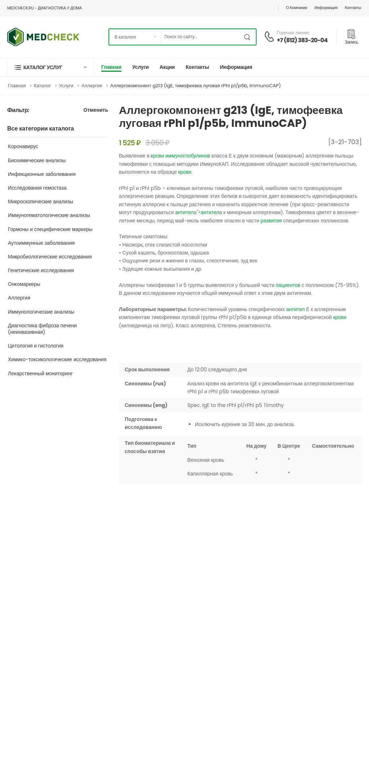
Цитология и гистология (35, 345)
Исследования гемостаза (37, 187)
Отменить (96, 110)
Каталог (42, 85)
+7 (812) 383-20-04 (302, 40)
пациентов (288, 285)
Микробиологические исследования (50, 256)
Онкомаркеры (24, 284)
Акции (167, 67)
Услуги (140, 67)
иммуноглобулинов (187, 155)
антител (184, 212)
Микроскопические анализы (40, 201)
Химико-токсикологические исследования (57, 359)
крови (157, 155)
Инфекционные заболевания (42, 174)
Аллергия (91, 85)
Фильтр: (18, 110)
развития (271, 220)
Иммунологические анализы (41, 311)
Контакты (353, 7)
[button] (50, 67)
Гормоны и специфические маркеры (50, 229)
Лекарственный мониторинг (40, 373)
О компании (296, 7)
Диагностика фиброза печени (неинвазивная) (42, 329)
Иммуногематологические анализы (49, 215)
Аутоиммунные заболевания (41, 243)
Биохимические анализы (37, 160)
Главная (111, 67)
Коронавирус (23, 146)
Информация (325, 7)
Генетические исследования (41, 270)
